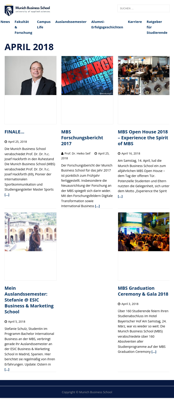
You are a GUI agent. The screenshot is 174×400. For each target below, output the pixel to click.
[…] (7, 194)
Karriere (135, 21)
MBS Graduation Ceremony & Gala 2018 (143, 291)
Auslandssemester (71, 21)
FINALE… (14, 132)
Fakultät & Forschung (23, 27)
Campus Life (44, 24)
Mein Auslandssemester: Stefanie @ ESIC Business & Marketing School (29, 300)
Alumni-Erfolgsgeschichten (107, 24)
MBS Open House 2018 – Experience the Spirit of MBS (143, 138)
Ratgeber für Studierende (157, 27)
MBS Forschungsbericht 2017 (82, 138)
